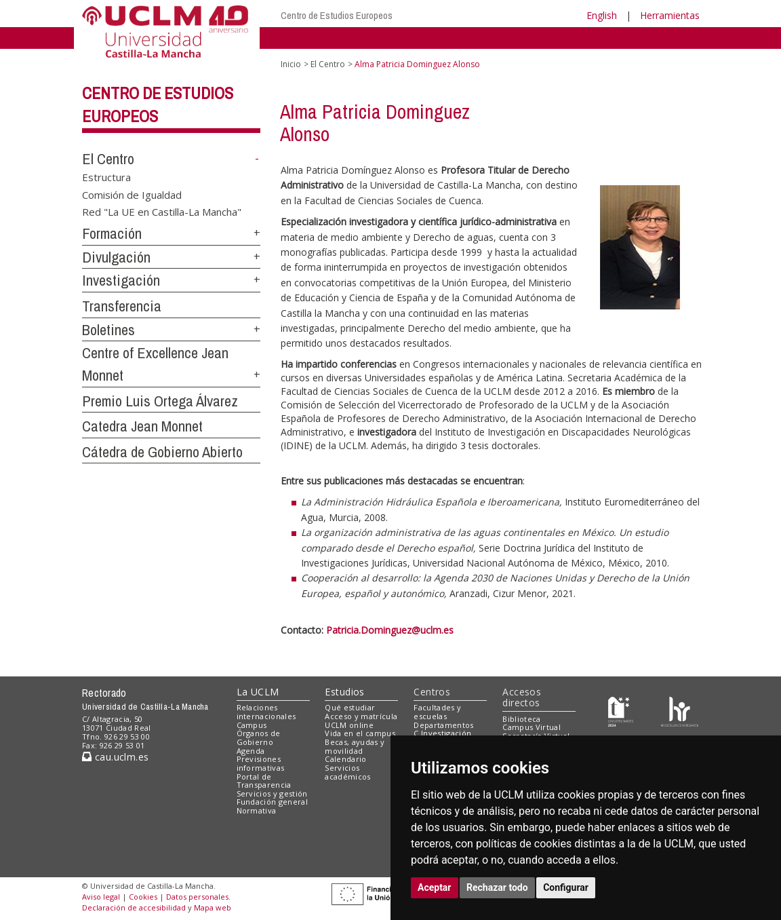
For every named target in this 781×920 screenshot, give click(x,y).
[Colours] (679, 710)
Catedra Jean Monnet (142, 426)
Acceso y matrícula (361, 716)
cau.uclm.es (115, 756)
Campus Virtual (531, 727)
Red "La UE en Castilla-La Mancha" (161, 211)
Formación (112, 233)
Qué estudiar (350, 707)
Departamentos (443, 725)
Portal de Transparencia (264, 780)
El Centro (108, 159)
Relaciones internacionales (266, 711)
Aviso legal (101, 897)
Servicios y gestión (272, 793)
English (601, 15)
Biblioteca (521, 719)
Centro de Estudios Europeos (337, 15)
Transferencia (121, 306)
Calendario (345, 759)
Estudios (344, 691)
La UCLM (258, 691)
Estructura (106, 177)
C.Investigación (442, 733)
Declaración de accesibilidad (134, 907)
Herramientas (670, 15)
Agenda (251, 751)
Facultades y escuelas (437, 711)
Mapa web (212, 907)
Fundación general (272, 802)
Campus (252, 725)
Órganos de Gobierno (259, 737)
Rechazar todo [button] (497, 887)
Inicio (291, 64)
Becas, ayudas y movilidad (354, 746)
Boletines (108, 330)
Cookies (143, 897)
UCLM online (349, 725)
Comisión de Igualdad (132, 194)
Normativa (257, 810)
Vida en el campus (360, 733)
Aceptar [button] (435, 887)
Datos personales (197, 897)
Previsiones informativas (261, 763)
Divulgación (116, 257)
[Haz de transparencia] (620, 710)
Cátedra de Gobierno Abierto (162, 452)
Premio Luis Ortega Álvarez (160, 401)
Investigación (121, 280)
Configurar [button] (565, 887)
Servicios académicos (347, 772)
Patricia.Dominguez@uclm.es (390, 630)
